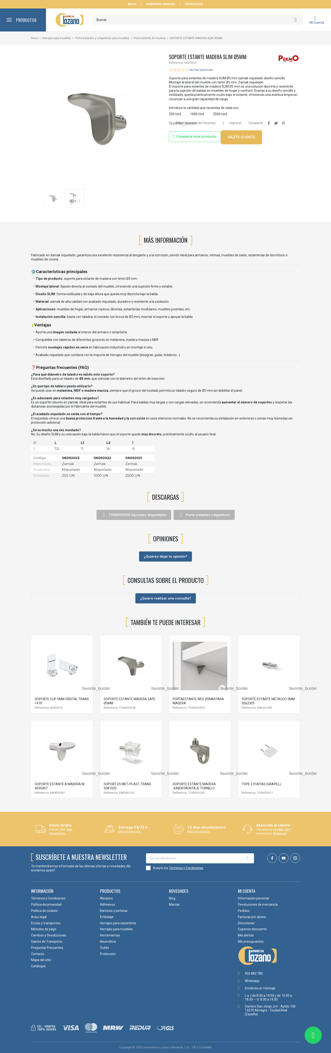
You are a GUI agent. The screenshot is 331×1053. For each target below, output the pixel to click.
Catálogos (194, 4)
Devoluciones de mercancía (258, 904)
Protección (108, 954)
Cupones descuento (252, 929)
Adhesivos (107, 904)
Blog (132, 4)
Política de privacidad (46, 904)
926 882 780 (281, 829)
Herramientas (110, 935)
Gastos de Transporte (46, 941)
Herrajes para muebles (116, 929)
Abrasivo (106, 898)
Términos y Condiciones (186, 868)
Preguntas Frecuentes (47, 948)
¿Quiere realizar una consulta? (165, 598)
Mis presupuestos (251, 941)
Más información (60, 831)
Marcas (174, 904)
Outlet (104, 948)
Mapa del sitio (41, 960)
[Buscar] (197, 20)
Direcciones (246, 923)
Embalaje (107, 917)
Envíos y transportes (45, 923)
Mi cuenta (246, 890)
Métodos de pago (43, 929)
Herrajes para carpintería (118, 923)
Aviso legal (39, 917)
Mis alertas (246, 935)
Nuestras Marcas (160, 4)
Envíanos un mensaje (260, 988)
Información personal (253, 898)
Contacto (37, 954)
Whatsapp (280, 833)
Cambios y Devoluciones (48, 935)
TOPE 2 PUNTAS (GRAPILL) (261, 784)
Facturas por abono (252, 917)
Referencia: (176, 62)
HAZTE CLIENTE (241, 137)
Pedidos (244, 911)
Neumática (108, 941)
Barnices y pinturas (114, 911)
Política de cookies (44, 911)
